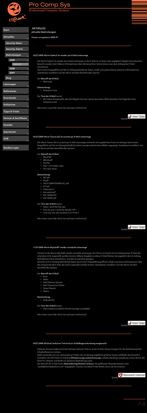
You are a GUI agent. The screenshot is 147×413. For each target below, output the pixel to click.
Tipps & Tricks (11, 111)
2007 (12, 72)
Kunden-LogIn (11, 147)
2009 (12, 59)
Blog (8, 77)
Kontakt (8, 124)
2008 (12, 68)
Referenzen (10, 90)
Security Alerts (14, 48)
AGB (6, 138)
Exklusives (9, 104)
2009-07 (17, 64)
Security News (14, 42)
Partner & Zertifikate (15, 118)
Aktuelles (9, 36)
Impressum (10, 131)
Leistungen (10, 84)
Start (6, 29)
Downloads (10, 97)
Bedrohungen (13, 54)
